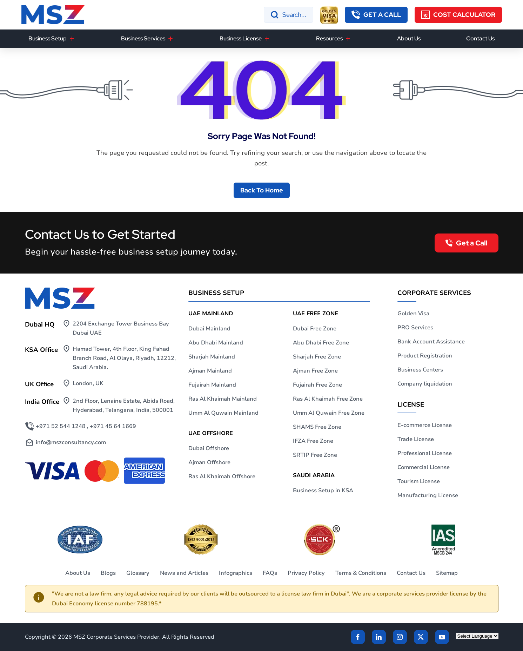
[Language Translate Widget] (477, 636)
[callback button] (376, 15)
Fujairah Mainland (212, 385)
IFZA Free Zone (313, 441)
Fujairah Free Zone (317, 385)
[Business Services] (170, 38)
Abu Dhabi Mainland (215, 343)
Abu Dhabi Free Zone (321, 343)
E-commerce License (424, 425)
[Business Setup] (71, 38)
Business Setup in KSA (323, 490)
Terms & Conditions (360, 573)
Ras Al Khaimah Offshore (221, 476)
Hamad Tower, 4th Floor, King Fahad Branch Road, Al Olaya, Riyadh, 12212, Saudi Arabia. (124, 358)
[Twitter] (421, 637)
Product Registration (424, 356)
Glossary (137, 573)
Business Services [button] (143, 38)
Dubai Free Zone (314, 329)
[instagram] (400, 637)
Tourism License (418, 481)
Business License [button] (241, 38)
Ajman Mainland (210, 371)
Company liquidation (424, 384)
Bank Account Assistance (431, 342)
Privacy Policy (306, 573)
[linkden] (379, 637)
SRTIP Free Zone (315, 455)
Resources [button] (329, 38)
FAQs (270, 573)
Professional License (424, 453)
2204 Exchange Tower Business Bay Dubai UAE (121, 328)
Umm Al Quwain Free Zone (328, 413)
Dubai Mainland (209, 329)
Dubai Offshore (208, 448)
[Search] (288, 15)
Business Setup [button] (47, 38)
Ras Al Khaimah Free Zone (328, 399)
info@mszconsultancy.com (71, 442)
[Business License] (266, 38)
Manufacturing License (427, 495)
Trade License (415, 439)
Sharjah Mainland (211, 357)
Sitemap (447, 573)
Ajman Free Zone (315, 371)
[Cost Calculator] (458, 15)
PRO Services (415, 327)
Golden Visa (413, 313)
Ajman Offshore (209, 462)
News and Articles (184, 573)
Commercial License (423, 467)
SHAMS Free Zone (317, 427)
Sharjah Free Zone (317, 357)
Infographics (235, 573)
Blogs (108, 573)
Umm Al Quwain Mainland (223, 413)
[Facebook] (358, 637)
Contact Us (480, 38)
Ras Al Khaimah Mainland (222, 399)
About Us (409, 38)
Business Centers (420, 370)
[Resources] (347, 38)
